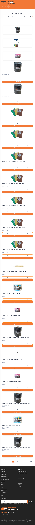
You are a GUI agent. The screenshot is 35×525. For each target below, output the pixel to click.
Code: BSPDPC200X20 (5, 355)
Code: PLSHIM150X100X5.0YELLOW (7, 247)
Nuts (1, 474)
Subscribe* (31, 493)
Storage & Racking (4, 482)
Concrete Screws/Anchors (5, 469)
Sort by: (9, 16)
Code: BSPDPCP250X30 (5, 441)
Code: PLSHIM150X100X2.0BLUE (7, 182)
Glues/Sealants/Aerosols (5, 471)
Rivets (2, 476)
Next (31, 453)
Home (13, 10)
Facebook (20, 475)
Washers (2, 487)
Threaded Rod (3, 484)
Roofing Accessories (4, 477)
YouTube (19, 478)
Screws (2, 479)
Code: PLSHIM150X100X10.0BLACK (7, 139)
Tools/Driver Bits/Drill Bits (5, 485)
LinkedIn (19, 476)
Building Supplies (4, 468)
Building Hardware (4, 466)
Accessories (3, 463)
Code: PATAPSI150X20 (5, 290)
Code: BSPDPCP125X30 (5, 96)
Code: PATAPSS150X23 (5, 312)
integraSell (24, 521)
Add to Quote (17, 81)
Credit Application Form (22, 463)
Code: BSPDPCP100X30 (5, 74)
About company (21, 470)
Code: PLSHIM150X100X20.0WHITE (7, 204)
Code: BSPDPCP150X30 (5, 333)
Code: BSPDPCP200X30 (5, 398)
